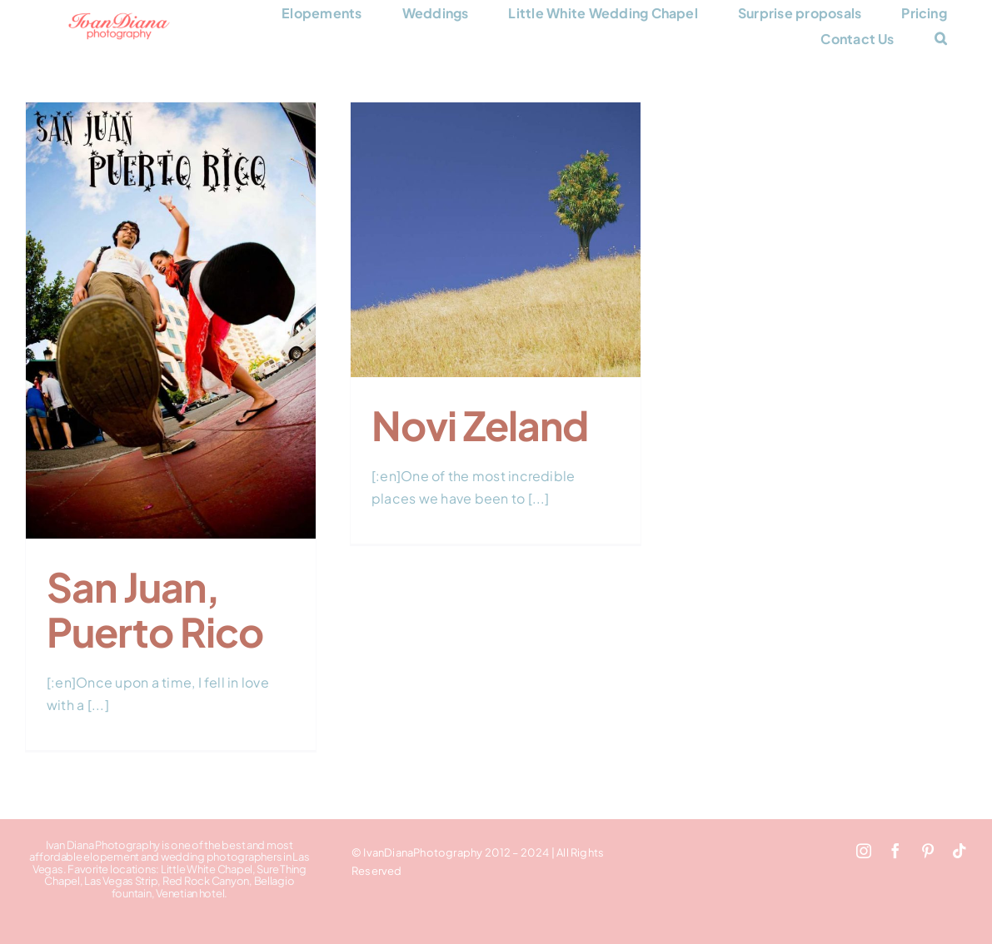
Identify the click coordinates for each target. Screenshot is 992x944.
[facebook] (895, 850)
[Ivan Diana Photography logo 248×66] (119, 18)
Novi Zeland (479, 425)
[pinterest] (927, 850)
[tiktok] (959, 850)
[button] (941, 39)
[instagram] (863, 850)
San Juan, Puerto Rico (155, 609)
